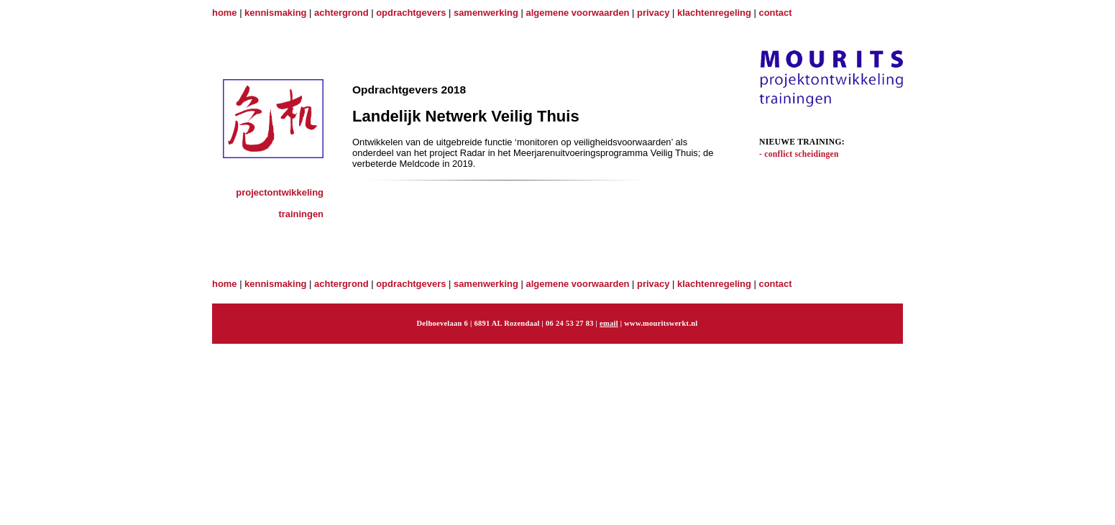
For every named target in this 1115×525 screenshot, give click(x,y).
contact (775, 12)
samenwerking (486, 12)
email (609, 323)
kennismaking (275, 12)
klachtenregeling (714, 12)
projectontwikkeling (280, 192)
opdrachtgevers (411, 12)
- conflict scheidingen (799, 154)
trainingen (301, 214)
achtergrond (341, 12)
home (224, 12)
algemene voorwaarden (578, 12)
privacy (653, 12)
